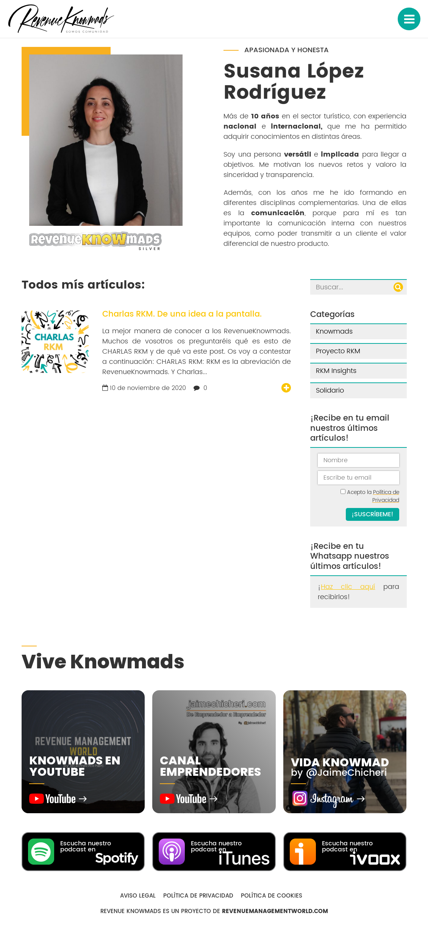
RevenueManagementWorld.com (275, 911)
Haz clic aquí (348, 586)
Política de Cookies (271, 896)
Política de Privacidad (385, 496)
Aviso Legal (138, 896)
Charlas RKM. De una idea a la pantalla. (182, 314)
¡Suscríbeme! (372, 514)
